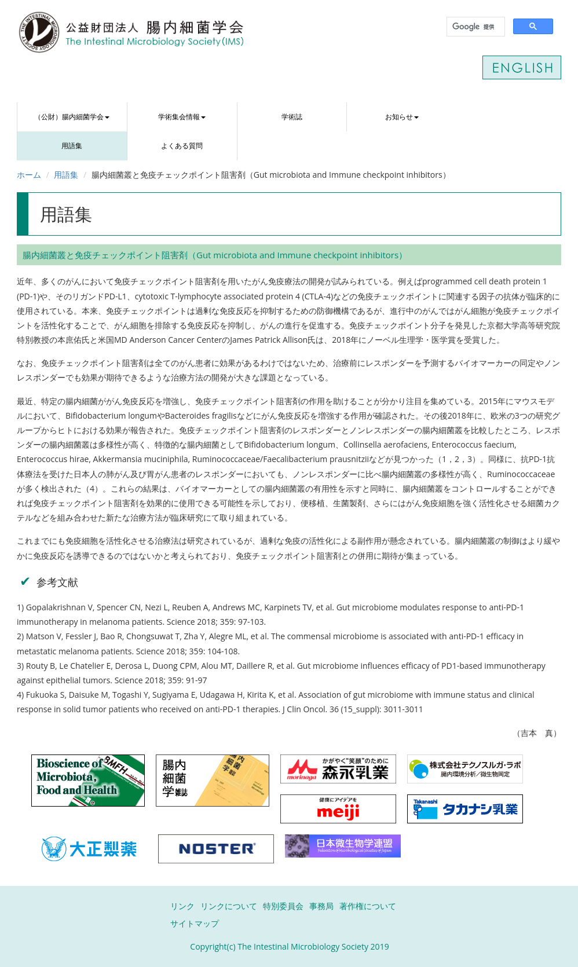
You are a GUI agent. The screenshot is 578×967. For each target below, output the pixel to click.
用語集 (71, 146)
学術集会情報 (182, 117)
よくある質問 (182, 146)
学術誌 (291, 117)
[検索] (474, 27)
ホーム (29, 174)
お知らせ (402, 117)
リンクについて (228, 905)
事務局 (321, 905)
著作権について (367, 905)
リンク (182, 905)
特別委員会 (283, 905)
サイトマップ (194, 923)
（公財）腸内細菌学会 (71, 117)
